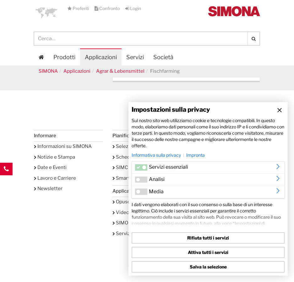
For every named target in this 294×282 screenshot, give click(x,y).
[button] (46, 12)
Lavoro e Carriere (55, 178)
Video (120, 212)
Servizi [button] (135, 57)
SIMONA (48, 71)
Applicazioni (101, 57)
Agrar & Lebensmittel (120, 71)
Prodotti (64, 57)
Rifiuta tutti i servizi (208, 237)
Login (133, 8)
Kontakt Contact (6, 181)
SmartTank (126, 178)
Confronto (108, 8)
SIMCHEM (125, 167)
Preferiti (79, 8)
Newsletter (48, 188)
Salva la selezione (208, 266)
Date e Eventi (50, 167)
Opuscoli (123, 202)
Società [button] (163, 57)
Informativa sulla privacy (156, 155)
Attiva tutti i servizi (208, 252)
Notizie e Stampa (54, 157)
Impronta (195, 155)
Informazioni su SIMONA (63, 146)
